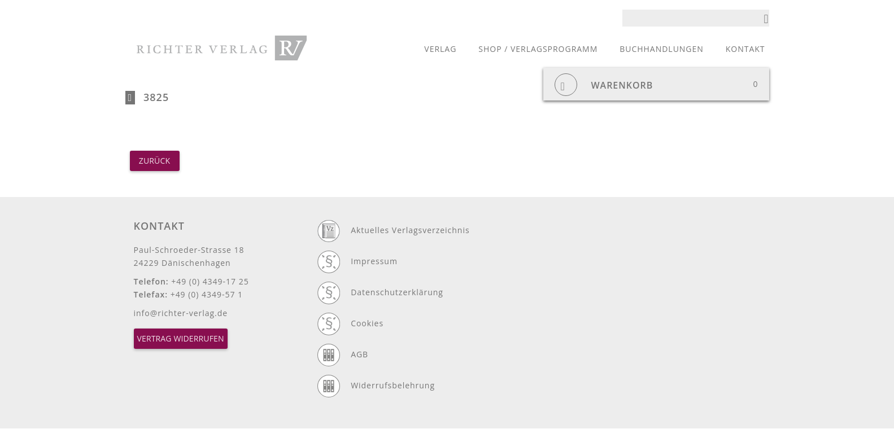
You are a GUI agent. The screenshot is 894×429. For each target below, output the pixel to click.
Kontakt (745, 48)
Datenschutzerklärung (397, 292)
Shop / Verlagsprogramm (538, 48)
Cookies (367, 323)
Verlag (440, 48)
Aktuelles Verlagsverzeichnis (410, 230)
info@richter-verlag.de (181, 313)
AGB (359, 354)
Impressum (374, 261)
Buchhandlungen (662, 48)
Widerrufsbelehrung (393, 385)
